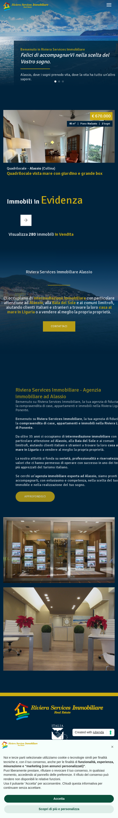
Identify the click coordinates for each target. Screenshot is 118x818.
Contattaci (59, 326)
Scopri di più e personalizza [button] (59, 809)
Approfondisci (55, 496)
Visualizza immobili (41, 234)
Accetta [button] (59, 798)
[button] (55, 81)
